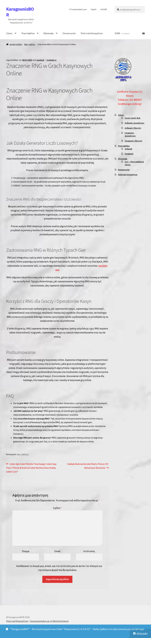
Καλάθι (104, 9)
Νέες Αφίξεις (29, 44)
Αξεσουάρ (49, 33)
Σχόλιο (57, 508)
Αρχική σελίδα (16, 44)
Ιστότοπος (89, 551)
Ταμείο (93, 9)
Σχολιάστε (51, 60)
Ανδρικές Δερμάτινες (134, 123)
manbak (40, 60)
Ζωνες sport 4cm (132, 118)
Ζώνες (9, 33)
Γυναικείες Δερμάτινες (130, 134)
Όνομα (25, 551)
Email (57, 551)
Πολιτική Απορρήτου (92, 33)
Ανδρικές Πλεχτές (133, 128)
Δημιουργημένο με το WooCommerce (49, 621)
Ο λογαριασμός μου (78, 9)
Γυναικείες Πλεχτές (133, 141)
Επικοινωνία (69, 33)
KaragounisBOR (20, 12)
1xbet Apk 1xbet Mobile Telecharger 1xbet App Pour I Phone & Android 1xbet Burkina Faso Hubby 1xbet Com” (31, 467)
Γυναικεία (129, 153)
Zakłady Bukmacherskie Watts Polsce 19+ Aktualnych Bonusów (88, 465)
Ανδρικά (128, 148)
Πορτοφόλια (28, 33)
